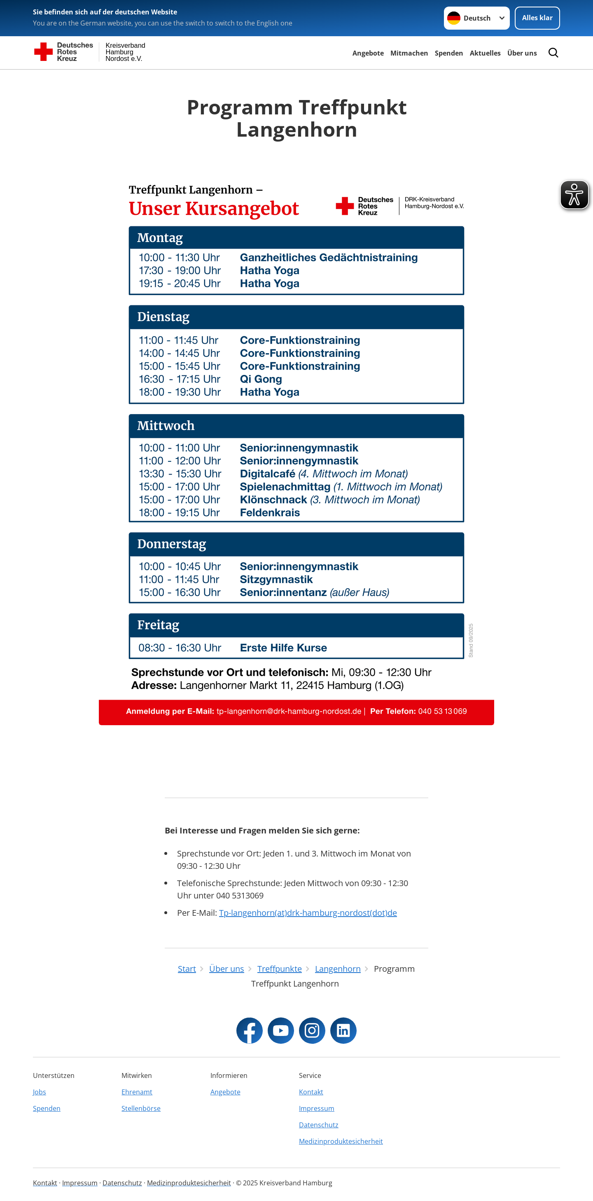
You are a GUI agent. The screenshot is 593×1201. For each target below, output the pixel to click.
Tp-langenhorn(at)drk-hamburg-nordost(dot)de (308, 912)
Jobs (39, 1091)
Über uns (522, 53)
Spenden (449, 53)
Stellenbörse (141, 1108)
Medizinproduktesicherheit (341, 1141)
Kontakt (311, 1091)
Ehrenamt (136, 1091)
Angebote (368, 53)
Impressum (316, 1108)
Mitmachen (409, 53)
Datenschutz (319, 1124)
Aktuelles (485, 53)
